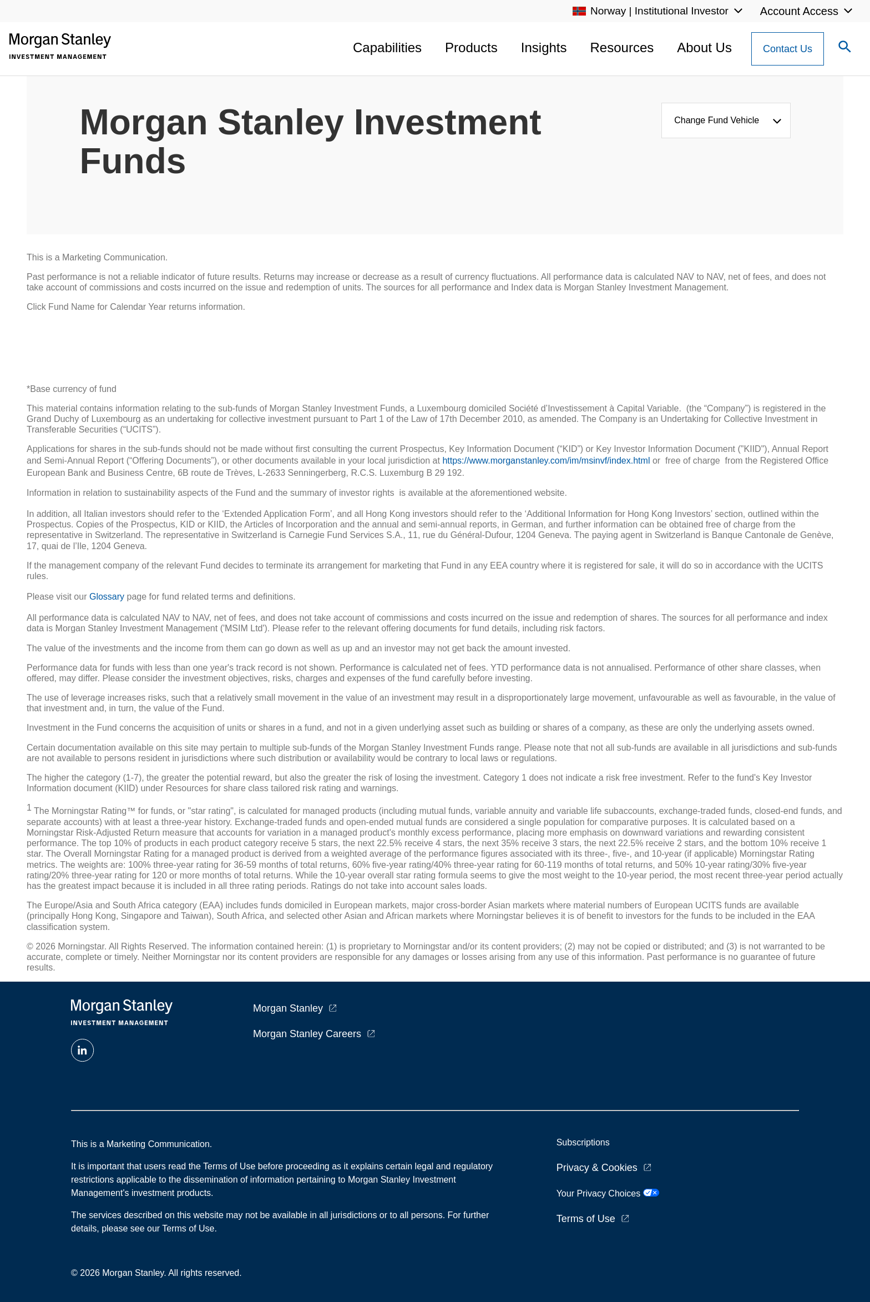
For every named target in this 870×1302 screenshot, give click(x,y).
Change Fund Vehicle (719, 120)
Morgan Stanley (288, 1008)
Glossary (106, 596)
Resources (622, 47)
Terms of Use (586, 1218)
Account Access (799, 11)
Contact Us (787, 48)
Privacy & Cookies (597, 1167)
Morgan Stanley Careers (307, 1033)
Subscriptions (583, 1142)
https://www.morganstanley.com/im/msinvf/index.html (546, 460)
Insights (544, 47)
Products (471, 47)
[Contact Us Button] (787, 49)
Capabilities (387, 47)
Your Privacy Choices (608, 1193)
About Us (704, 47)
